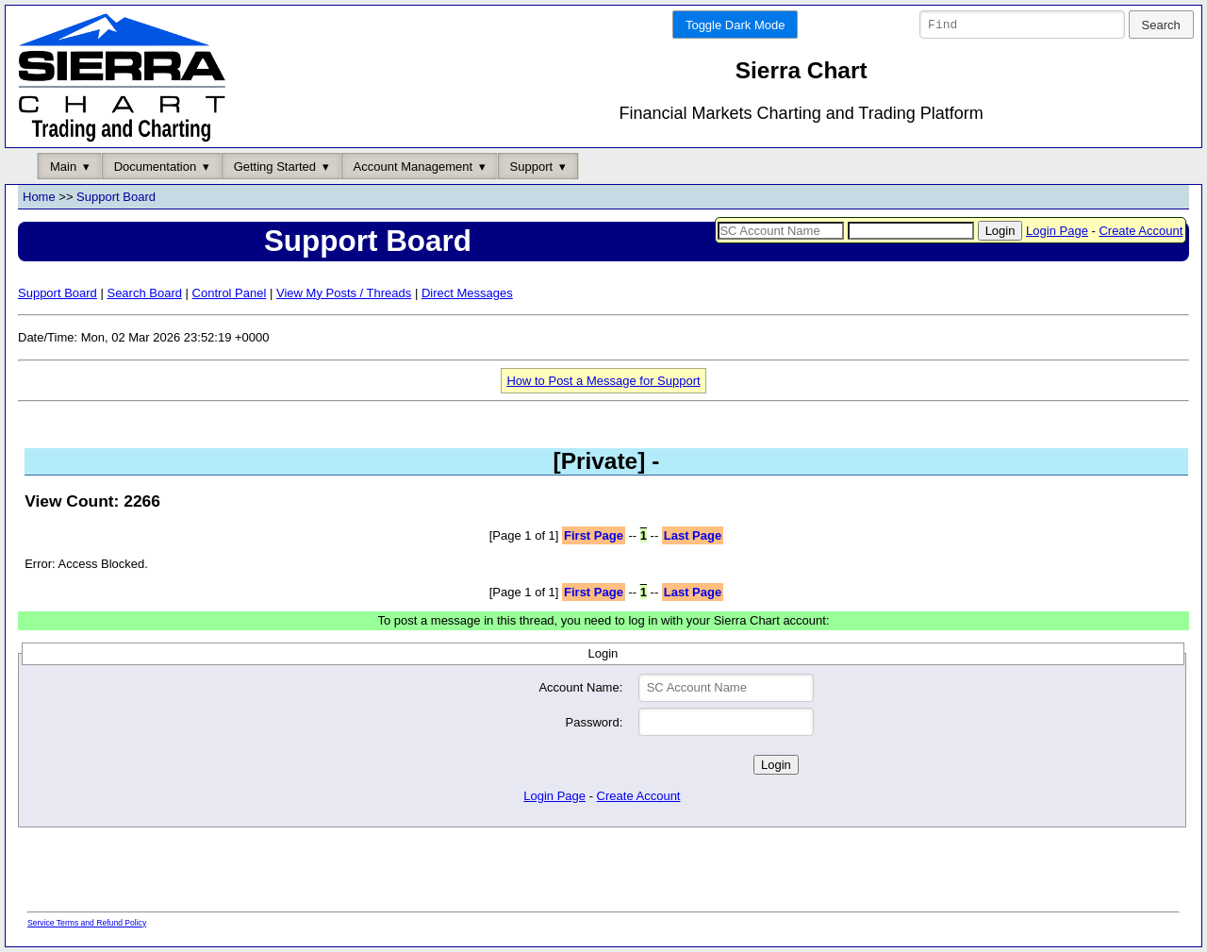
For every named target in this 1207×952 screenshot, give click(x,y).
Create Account (1140, 231)
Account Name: (580, 688)
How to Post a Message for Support (603, 381)
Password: (594, 722)
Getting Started (275, 166)
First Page (593, 535)
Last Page (692, 535)
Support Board (116, 198)
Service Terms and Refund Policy (86, 922)
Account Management (413, 166)
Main (63, 166)
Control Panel (229, 293)
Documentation (155, 166)
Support (532, 166)
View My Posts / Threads (343, 293)
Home (39, 198)
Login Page (1057, 231)
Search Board (144, 293)
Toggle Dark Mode (735, 25)
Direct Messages (467, 293)
